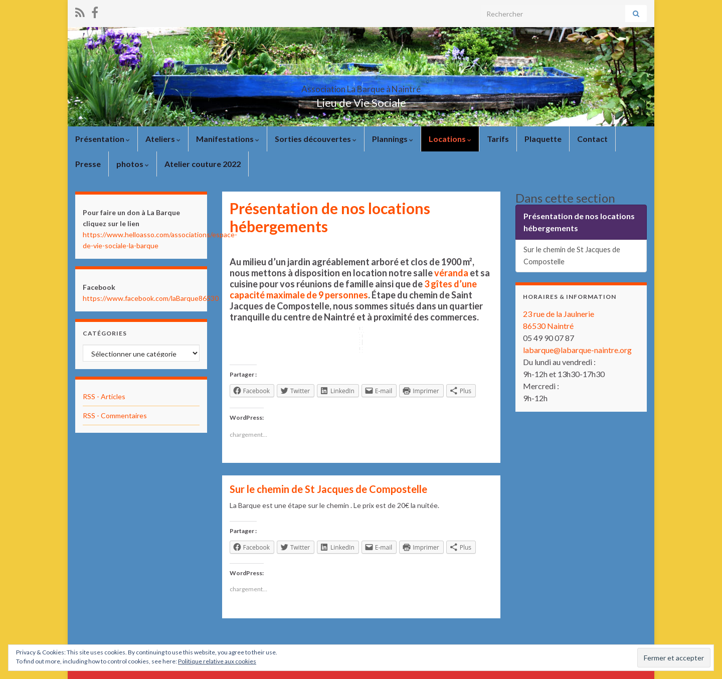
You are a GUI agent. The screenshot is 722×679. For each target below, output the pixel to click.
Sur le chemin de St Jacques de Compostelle (328, 489)
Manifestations (227, 138)
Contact (592, 138)
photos (132, 163)
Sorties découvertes (315, 138)
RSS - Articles (104, 396)
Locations (450, 138)
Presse (88, 163)
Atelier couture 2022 (202, 163)
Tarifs (498, 138)
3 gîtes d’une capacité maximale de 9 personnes (353, 289)
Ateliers (162, 138)
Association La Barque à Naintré (361, 86)
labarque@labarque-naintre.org (577, 350)
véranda (451, 272)
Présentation (102, 138)
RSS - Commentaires (115, 415)
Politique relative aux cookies (217, 661)
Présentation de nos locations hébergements (579, 222)
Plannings (392, 138)
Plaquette (543, 138)
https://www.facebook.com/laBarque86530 (151, 298)
